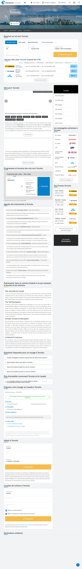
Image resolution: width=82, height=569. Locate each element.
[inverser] (28, 48)
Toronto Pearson (31, 194)
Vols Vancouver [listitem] (66, 95)
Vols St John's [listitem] (66, 123)
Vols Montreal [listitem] (66, 100)
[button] (17, 16)
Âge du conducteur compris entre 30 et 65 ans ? (21, 513)
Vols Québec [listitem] (66, 118)
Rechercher (44, 186)
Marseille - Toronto (60, 200)
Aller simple (27, 174)
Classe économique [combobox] (47, 42)
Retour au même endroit (15, 510)
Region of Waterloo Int (29, 187)
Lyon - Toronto (59, 209)
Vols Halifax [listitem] (66, 114)
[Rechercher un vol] (65, 54)
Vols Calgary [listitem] (66, 104)
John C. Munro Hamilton (30, 183)
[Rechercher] (28, 466)
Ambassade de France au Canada (16, 426)
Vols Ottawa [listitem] (66, 109)
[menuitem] (11, 2)
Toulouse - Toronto (60, 218)
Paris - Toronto (59, 190)
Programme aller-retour (14, 174)
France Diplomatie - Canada (15, 423)
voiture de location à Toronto (24, 525)
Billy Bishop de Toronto (30, 191)
